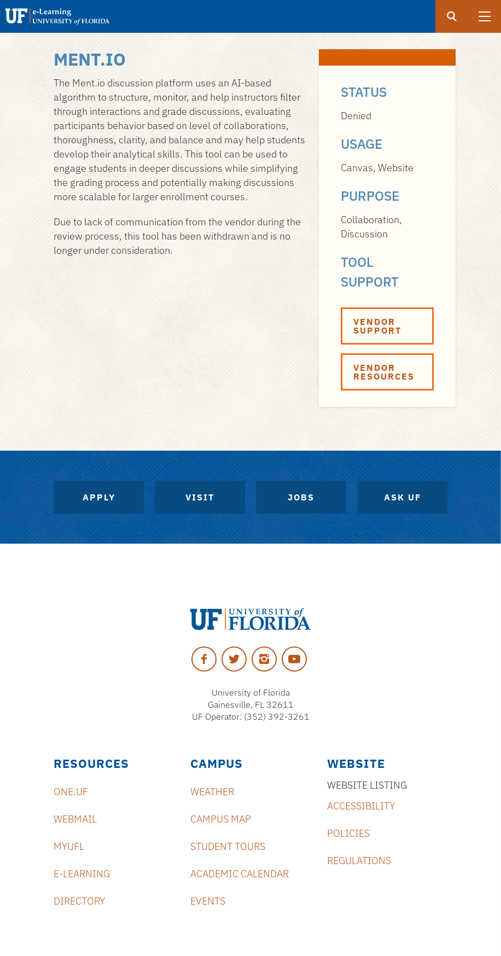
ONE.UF (71, 791)
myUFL (69, 846)
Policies (348, 833)
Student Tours (227, 846)
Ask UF (402, 497)
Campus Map (220, 819)
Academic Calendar (239, 873)
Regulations (359, 860)
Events (207, 901)
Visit (199, 497)
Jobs (301, 497)
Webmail (75, 819)
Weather (212, 791)
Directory (79, 901)
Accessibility (361, 806)
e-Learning (82, 873)
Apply (99, 497)
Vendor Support (377, 326)
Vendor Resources (384, 372)
